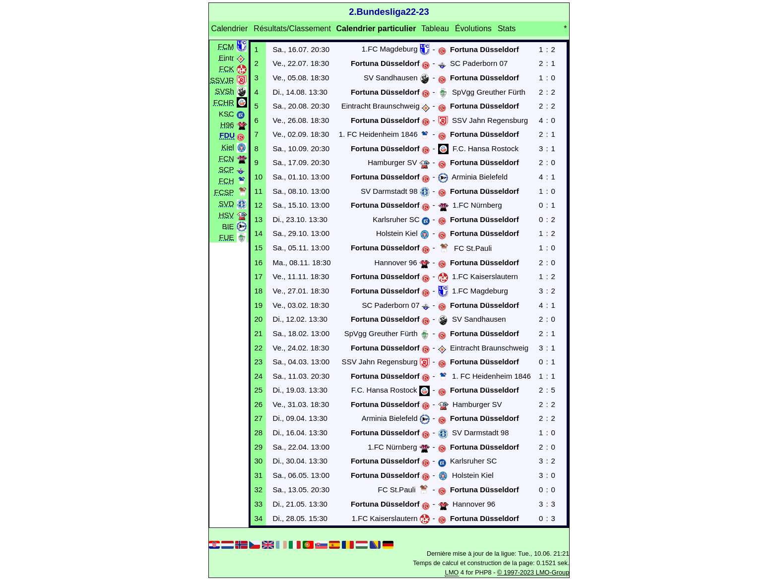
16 (258, 262)
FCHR (223, 102)
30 (258, 461)
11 (258, 191)
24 (258, 376)
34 (258, 518)
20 (258, 319)
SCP (226, 169)
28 (258, 432)
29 (258, 447)
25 (258, 390)
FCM (226, 46)
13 (258, 219)
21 (258, 333)
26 (258, 404)
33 (258, 504)
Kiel (228, 147)
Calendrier (229, 28)
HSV (226, 215)
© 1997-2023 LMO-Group (533, 572)
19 (258, 305)
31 (258, 475)
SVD (226, 203)
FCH (226, 180)
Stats (507, 28)
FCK (226, 68)
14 (258, 233)
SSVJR (222, 79)
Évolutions (473, 28)
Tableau (435, 28)
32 (258, 489)
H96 (227, 124)
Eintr (226, 57)
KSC (226, 113)
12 (258, 205)
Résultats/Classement (292, 28)
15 (258, 247)
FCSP (224, 192)
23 (258, 361)
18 (258, 291)
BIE (228, 226)
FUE (226, 237)
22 (258, 348)
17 (258, 276)
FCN (226, 158)
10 (258, 177)
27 (258, 418)
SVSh (224, 91)
